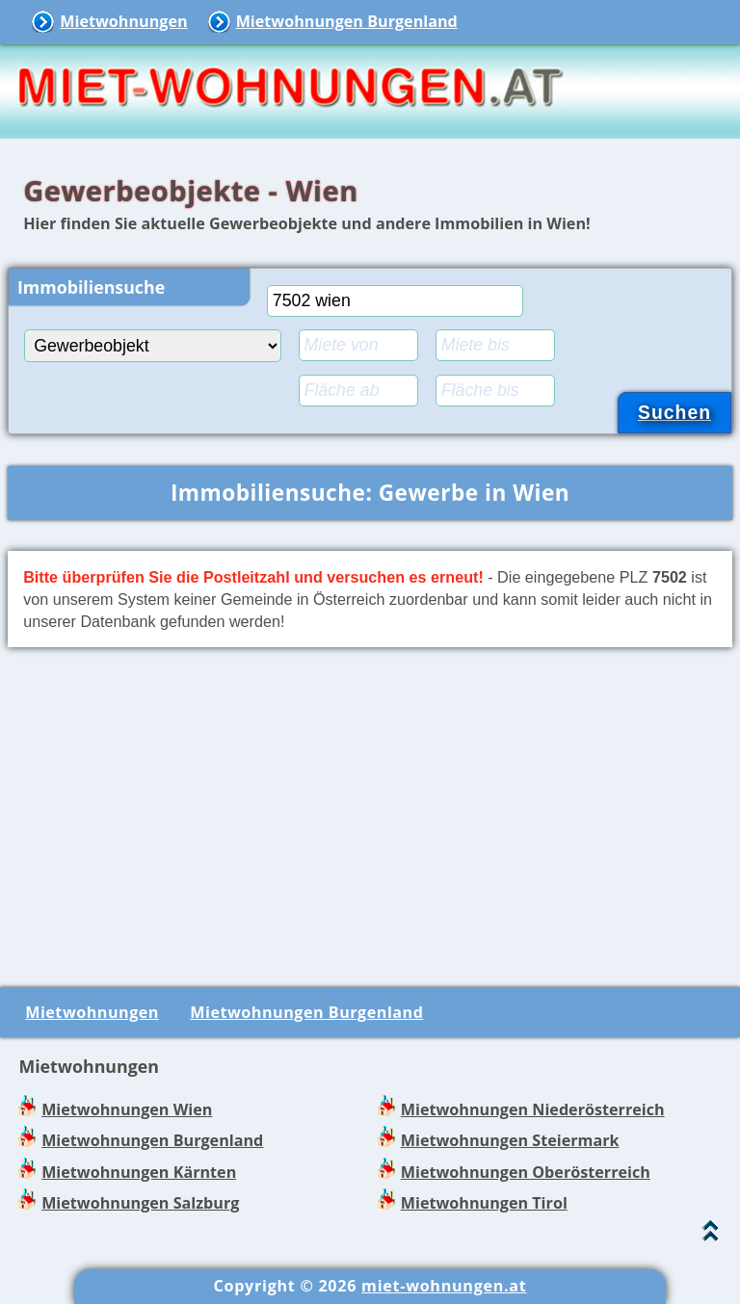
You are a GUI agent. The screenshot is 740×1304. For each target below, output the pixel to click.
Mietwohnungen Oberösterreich (525, 1172)
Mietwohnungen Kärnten (138, 1172)
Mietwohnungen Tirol (484, 1202)
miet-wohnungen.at (443, 1285)
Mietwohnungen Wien (126, 1109)
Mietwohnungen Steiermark (510, 1140)
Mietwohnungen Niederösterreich (533, 1109)
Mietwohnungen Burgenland (347, 21)
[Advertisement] (370, 814)
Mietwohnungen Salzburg (140, 1202)
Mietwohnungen (123, 21)
